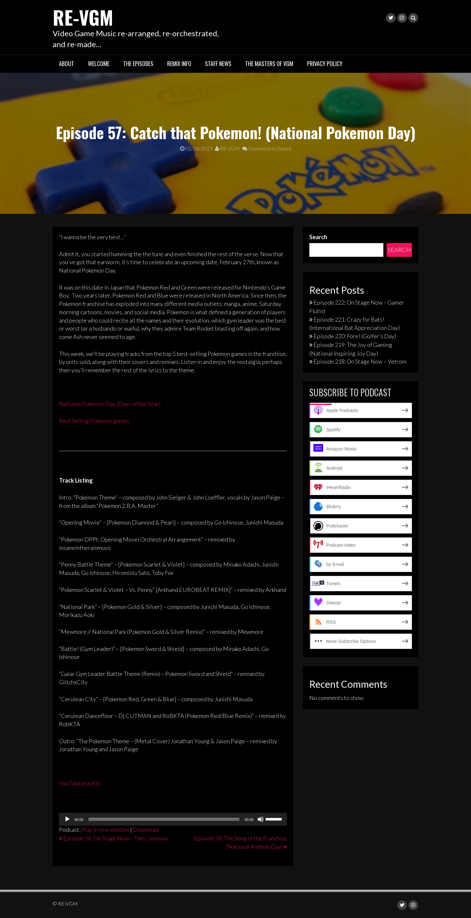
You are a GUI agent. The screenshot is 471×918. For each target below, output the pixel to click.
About (66, 63)
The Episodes (138, 63)
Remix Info (179, 63)
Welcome (98, 63)
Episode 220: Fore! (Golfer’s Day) (354, 335)
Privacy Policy (324, 63)
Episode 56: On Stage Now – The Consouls (115, 837)
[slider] (164, 819)
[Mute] (260, 819)
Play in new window (105, 829)
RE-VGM (83, 17)
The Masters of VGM (269, 63)
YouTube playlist (79, 782)
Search (318, 236)
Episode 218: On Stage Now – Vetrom (359, 361)
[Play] (67, 819)
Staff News (218, 63)
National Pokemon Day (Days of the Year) (109, 403)
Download (145, 829)
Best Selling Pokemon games (94, 420)
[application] (173, 819)
